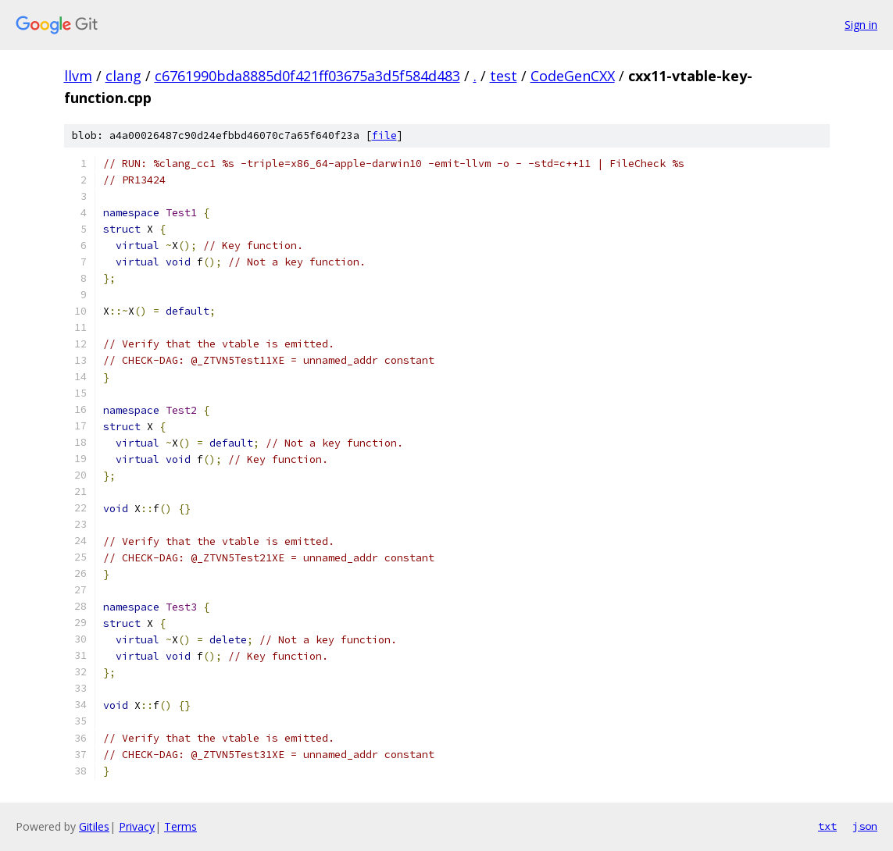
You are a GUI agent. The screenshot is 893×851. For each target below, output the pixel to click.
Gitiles (94, 826)
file (384, 135)
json (864, 826)
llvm (78, 75)
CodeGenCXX (572, 75)
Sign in (861, 24)
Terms (180, 826)
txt (827, 826)
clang (123, 75)
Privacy (137, 826)
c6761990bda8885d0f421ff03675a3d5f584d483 (307, 75)
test (503, 75)
